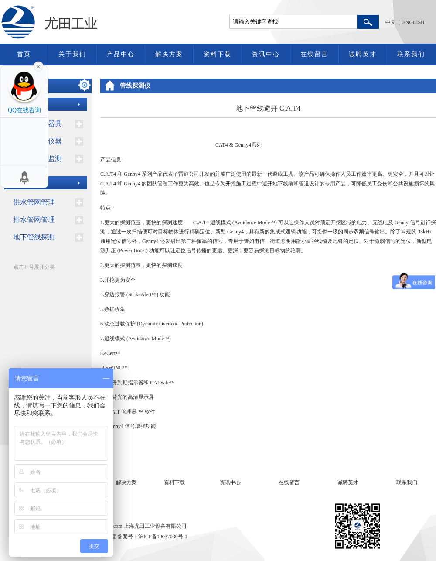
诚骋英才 (347, 482)
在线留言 (314, 54)
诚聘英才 (363, 54)
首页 (24, 54)
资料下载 (218, 54)
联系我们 (411, 54)
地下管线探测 (34, 237)
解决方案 (169, 54)
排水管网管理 (34, 219)
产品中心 (121, 54)
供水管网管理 (34, 202)
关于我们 (72, 54)
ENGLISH (413, 22)
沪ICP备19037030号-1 (162, 537)
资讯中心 (266, 54)
